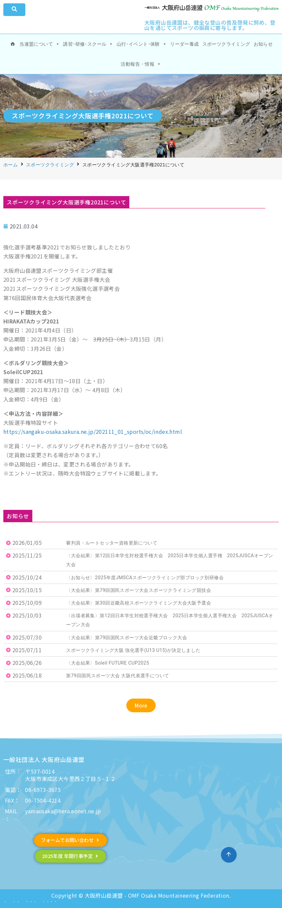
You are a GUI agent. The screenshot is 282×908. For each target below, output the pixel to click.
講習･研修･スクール (88, 44)
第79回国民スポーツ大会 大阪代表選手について (117, 676)
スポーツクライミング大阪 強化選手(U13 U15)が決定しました (133, 650)
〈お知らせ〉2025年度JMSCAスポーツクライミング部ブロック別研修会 (145, 578)
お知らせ (263, 44)
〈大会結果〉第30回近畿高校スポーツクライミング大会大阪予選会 (138, 603)
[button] (141, 705)
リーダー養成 (184, 44)
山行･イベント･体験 (142, 44)
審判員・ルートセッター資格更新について (111, 543)
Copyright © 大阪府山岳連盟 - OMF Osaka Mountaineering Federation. (141, 895)
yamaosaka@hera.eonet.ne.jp (63, 811)
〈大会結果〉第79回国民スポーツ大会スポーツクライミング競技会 (138, 590)
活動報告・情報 (141, 64)
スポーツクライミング (226, 44)
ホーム (10, 164)
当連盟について (39, 44)
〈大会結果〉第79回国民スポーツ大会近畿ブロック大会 (126, 638)
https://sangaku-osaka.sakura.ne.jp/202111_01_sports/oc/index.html (92, 431)
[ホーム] (13, 44)
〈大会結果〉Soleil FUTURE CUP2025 (107, 663)
